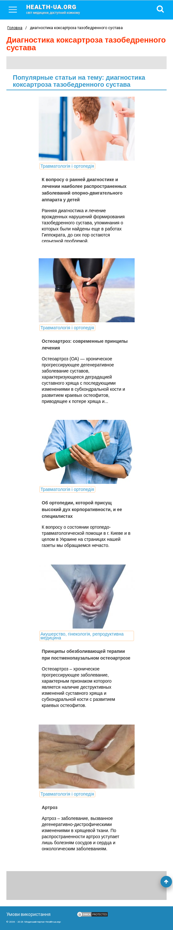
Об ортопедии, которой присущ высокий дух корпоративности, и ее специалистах (82, 509)
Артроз (50, 807)
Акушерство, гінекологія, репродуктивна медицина (82, 635)
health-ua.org (58, 9)
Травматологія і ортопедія (67, 166)
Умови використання (28, 914)
